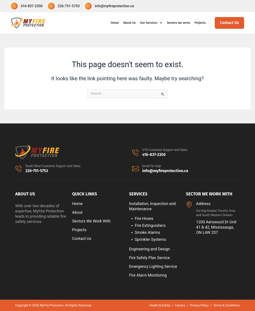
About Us (129, 23)
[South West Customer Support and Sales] (18, 168)
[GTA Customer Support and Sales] (135, 152)
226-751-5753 (36, 170)
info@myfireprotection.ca (165, 170)
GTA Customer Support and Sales (165, 150)
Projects (200, 23)
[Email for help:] (135, 168)
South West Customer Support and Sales (53, 166)
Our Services (151, 23)
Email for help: (152, 166)
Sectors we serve (178, 23)
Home (115, 23)
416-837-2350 (154, 154)
